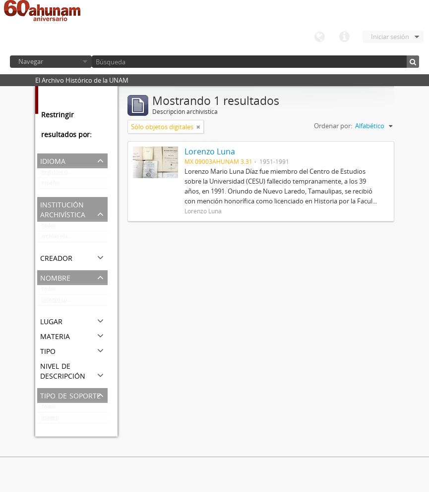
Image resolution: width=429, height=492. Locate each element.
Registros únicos (60, 174)
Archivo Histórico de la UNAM (74, 238)
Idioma (319, 37)
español (50, 185)
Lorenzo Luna (57, 301)
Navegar (30, 61)
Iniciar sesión (390, 36)
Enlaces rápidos (344, 37)
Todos (48, 227)
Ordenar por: (333, 125)
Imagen (50, 419)
